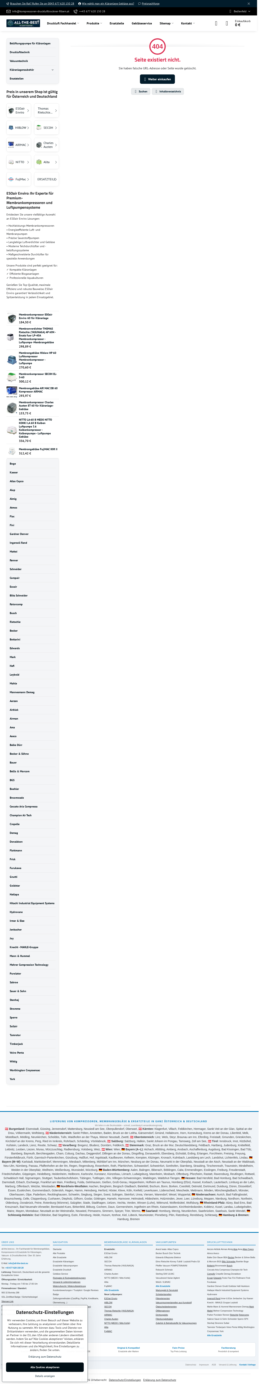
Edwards (160, 1257)
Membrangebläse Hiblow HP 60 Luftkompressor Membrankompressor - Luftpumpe (37, 358)
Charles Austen (111, 1274)
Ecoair (210, 1278)
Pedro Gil (195, 1261)
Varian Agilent (173, 1278)
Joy (244, 1298)
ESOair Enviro (110, 1253)
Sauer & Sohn (220, 1319)
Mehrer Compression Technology (228, 1311)
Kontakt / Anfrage (248, 1365)
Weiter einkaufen (157, 79)
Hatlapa (210, 1290)
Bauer (220, 1257)
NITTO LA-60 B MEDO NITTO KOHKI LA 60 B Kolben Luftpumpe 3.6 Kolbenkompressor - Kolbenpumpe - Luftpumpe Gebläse (35, 428)
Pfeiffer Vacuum (163, 1265)
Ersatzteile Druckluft (62, 1270)
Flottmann (240, 1278)
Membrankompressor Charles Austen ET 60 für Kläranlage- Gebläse (36, 406)
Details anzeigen (45, 1376)
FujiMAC (108, 1286)
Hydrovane (212, 1294)
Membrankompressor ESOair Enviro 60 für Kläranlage (35, 316)
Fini (234, 1278)
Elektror (177, 1257)
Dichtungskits (162, 1315)
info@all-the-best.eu (18, 1263)
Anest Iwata (161, 1249)
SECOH (107, 1261)
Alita (106, 1282)
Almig (230, 1249)
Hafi (238, 1286)
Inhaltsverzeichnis (167, 91)
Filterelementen (163, 1298)
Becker (159, 1253)
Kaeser (250, 1298)
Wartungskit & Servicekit (167, 1290)
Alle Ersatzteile (59, 1257)
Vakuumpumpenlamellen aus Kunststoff (174, 1302)
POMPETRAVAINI (179, 1265)
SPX (246, 1319)
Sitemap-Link (7, 1301)
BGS (219, 1261)
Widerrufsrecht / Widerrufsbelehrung (69, 1286)
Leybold (187, 1261)
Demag (227, 1274)
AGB (214, 1365)
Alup (235, 1249)
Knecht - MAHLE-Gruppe (218, 1302)
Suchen (140, 91)
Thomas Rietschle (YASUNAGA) (119, 1265)
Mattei (210, 1311)
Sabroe (210, 1319)
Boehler (239, 1261)
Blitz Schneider (229, 1261)
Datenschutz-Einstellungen (125, 1380)
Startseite (57, 1249)
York (222, 1331)
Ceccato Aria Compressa (218, 1270)
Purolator (218, 1315)
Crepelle (219, 1274)
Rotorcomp (244, 1315)
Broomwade (220, 1265)
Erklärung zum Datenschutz (159, 1380)
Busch (165, 1253)
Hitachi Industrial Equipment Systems (232, 1290)
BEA (225, 1257)
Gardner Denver (214, 1286)
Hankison (245, 1286)
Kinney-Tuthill (176, 1261)
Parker (210, 1315)
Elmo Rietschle (162, 1261)
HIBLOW (108, 1257)
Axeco (216, 1253)
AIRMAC (108, 1270)
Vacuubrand (161, 1278)
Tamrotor (211, 1327)
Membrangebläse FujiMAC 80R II (38, 449)
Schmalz (169, 1270)
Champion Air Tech (239, 1270)
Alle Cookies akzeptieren (45, 1367)
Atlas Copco (173, 1249)
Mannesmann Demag (239, 1306)
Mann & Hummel (221, 1306)
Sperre (240, 1319)
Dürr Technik (174, 1253)
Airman (224, 1249)
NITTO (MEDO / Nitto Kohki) (117, 1278)
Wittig (240, 1327)
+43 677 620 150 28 (14, 1268)
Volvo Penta (231, 1327)
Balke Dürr (212, 1257)
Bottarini (211, 1265)
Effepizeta (169, 1257)
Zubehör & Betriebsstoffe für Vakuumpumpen (176, 1323)
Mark (251, 1306)
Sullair (226, 1323)
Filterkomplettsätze (164, 1319)
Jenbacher (237, 1298)
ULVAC (171, 1274)
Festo (224, 1278)
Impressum (204, 1365)
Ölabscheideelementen (166, 1306)
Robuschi (160, 1270)
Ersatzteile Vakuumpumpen (65, 1265)
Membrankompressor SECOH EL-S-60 (38, 375)
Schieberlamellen (164, 1294)
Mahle (210, 1306)
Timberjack (221, 1327)
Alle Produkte (59, 1253)
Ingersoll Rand (213, 1298)
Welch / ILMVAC (163, 1282)
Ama (240, 1249)
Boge (246, 1261)
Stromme (219, 1323)
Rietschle (234, 1315)
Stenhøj (210, 1323)
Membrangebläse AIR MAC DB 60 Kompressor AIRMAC (38, 389)
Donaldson (236, 1274)
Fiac (230, 1278)
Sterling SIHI (161, 1274)
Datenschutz (190, 1365)
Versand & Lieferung (228, 1365)
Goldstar (232, 1286)
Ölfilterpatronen (163, 1311)
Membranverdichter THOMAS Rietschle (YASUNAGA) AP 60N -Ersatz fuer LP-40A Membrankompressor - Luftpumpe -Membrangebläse (37, 335)
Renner (226, 1315)
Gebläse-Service (60, 1274)
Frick (248, 1278)
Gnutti (225, 1286)
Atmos (210, 1253)
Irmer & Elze (226, 1298)
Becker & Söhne (242, 1257)
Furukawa (211, 1282)
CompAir (211, 1274)
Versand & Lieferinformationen (66, 1282)
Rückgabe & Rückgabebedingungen (69, 1278)
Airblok (217, 1249)
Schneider (232, 1319)
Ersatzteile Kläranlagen (63, 1261)
